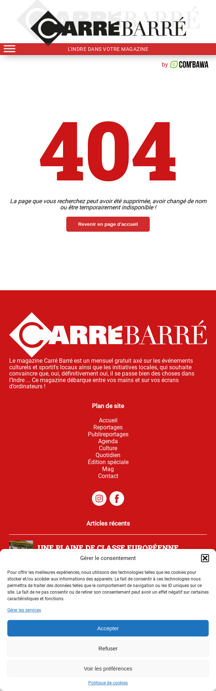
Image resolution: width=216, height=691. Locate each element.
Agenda (108, 441)
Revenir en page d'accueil (108, 224)
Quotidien (108, 455)
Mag (108, 469)
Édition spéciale (108, 462)
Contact (108, 476)
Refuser (108, 648)
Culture (108, 448)
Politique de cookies (108, 683)
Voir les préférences (108, 668)
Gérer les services (24, 610)
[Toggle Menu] (9, 48)
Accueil (108, 420)
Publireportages (108, 434)
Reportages (108, 427)
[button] (205, 558)
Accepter (108, 628)
